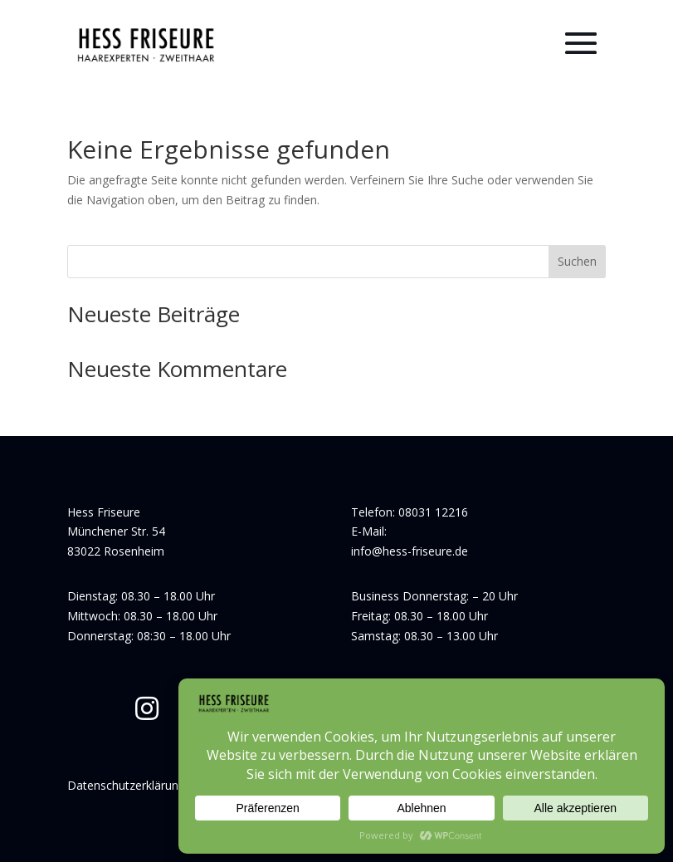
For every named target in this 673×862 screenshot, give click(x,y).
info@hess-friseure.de (409, 551)
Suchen (577, 261)
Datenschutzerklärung (126, 785)
